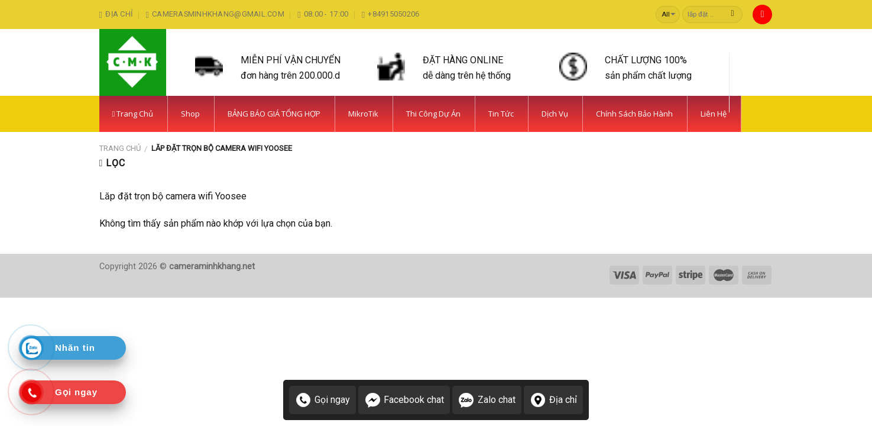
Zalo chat (487, 400)
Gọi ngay (322, 400)
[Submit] (732, 15)
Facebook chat (404, 400)
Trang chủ (120, 148)
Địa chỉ (553, 400)
